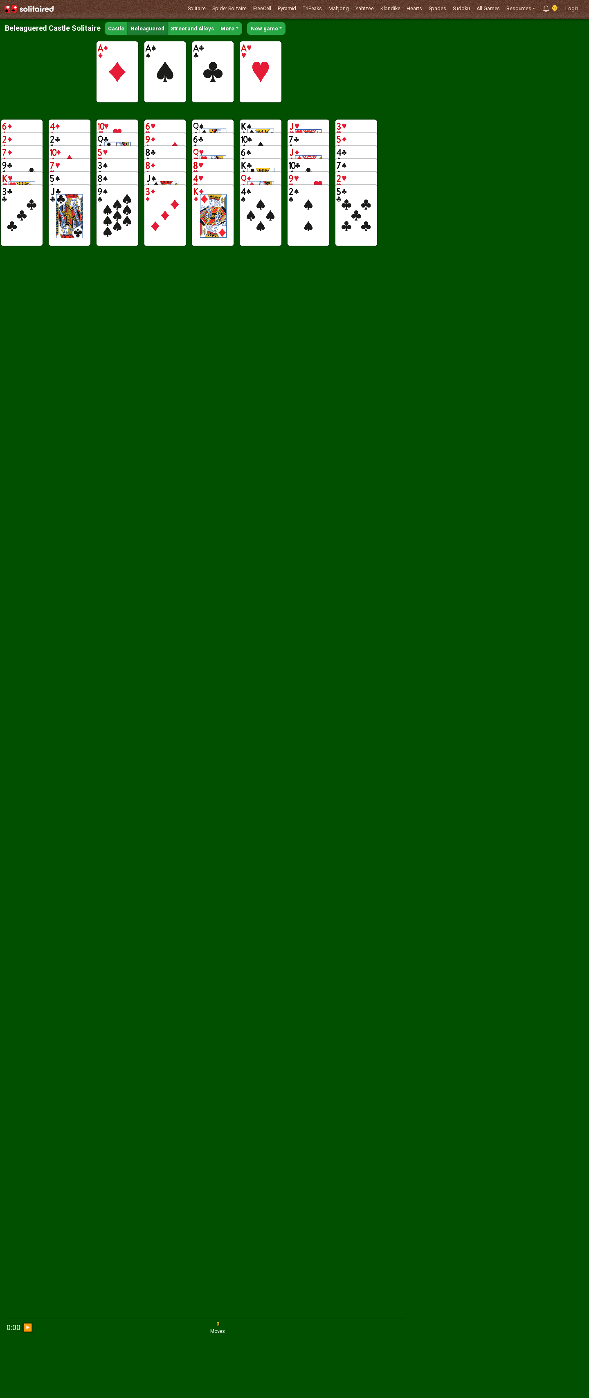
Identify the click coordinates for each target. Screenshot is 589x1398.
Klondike (390, 8)
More (227, 28)
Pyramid (287, 8)
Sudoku (461, 8)
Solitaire (197, 8)
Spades (437, 8)
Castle (116, 28)
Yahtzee (364, 8)
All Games (488, 8)
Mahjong (338, 8)
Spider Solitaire (229, 8)
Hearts (414, 8)
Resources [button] (518, 8)
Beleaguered (147, 28)
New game (264, 28)
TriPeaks (312, 8)
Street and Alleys (192, 28)
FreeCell (262, 8)
